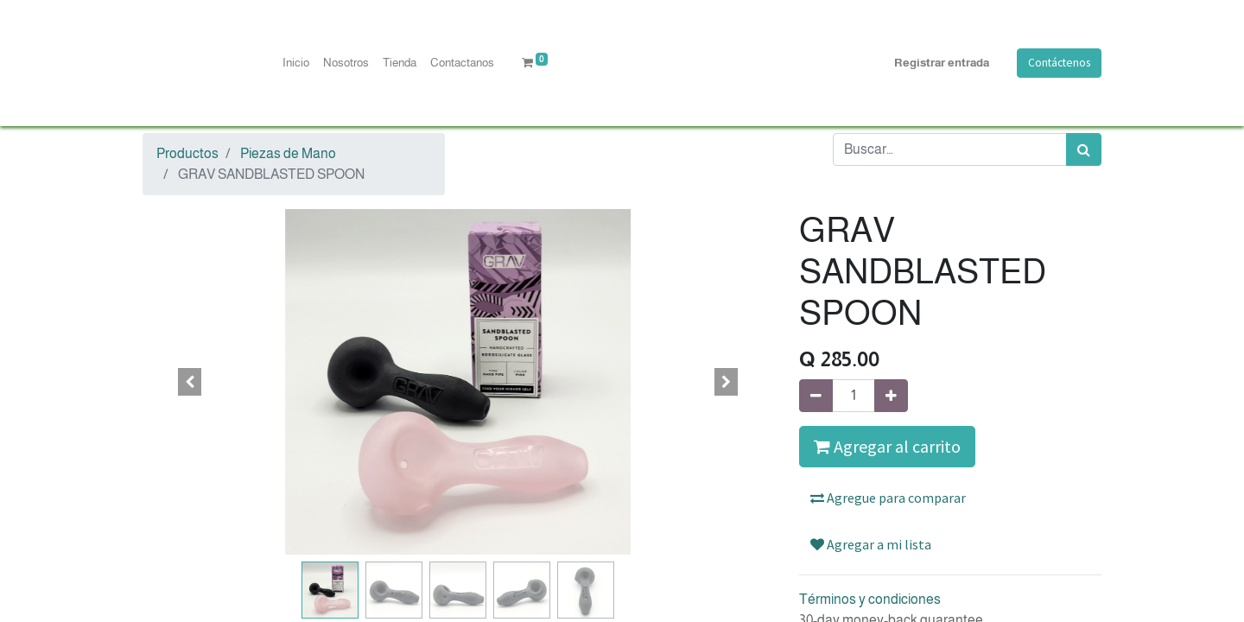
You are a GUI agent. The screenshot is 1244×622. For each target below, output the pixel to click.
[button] (190, 382)
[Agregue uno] (891, 395)
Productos (187, 153)
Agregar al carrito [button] (887, 446)
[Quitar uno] (816, 395)
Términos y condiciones (870, 599)
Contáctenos (1059, 62)
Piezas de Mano (288, 153)
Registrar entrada (941, 62)
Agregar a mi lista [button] (870, 544)
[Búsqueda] (1083, 149)
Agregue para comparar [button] (888, 497)
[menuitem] (296, 63)
